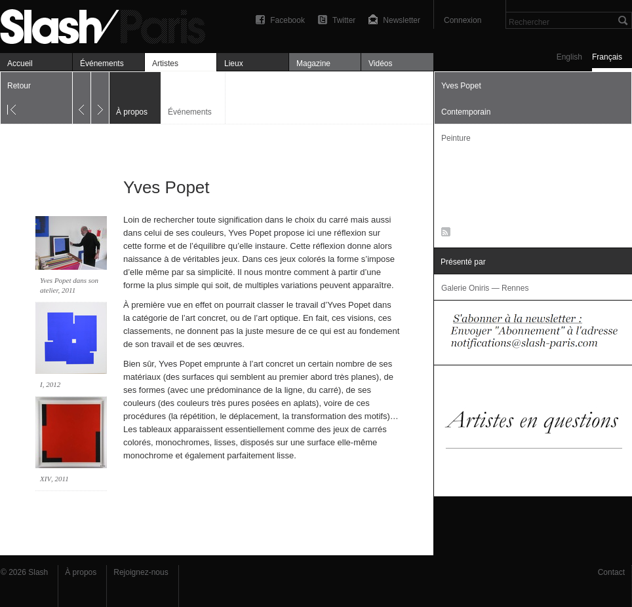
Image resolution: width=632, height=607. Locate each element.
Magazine (313, 63)
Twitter (343, 20)
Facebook (287, 20)
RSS (443, 234)
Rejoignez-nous (140, 572)
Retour (19, 85)
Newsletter (401, 20)
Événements (102, 63)
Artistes (165, 63)
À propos (80, 572)
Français (607, 57)
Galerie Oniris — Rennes (484, 288)
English (569, 57)
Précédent (81, 98)
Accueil (20, 63)
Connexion (462, 20)
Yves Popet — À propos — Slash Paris (108, 24)
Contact (611, 572)
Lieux (233, 63)
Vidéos (380, 63)
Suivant (100, 98)
